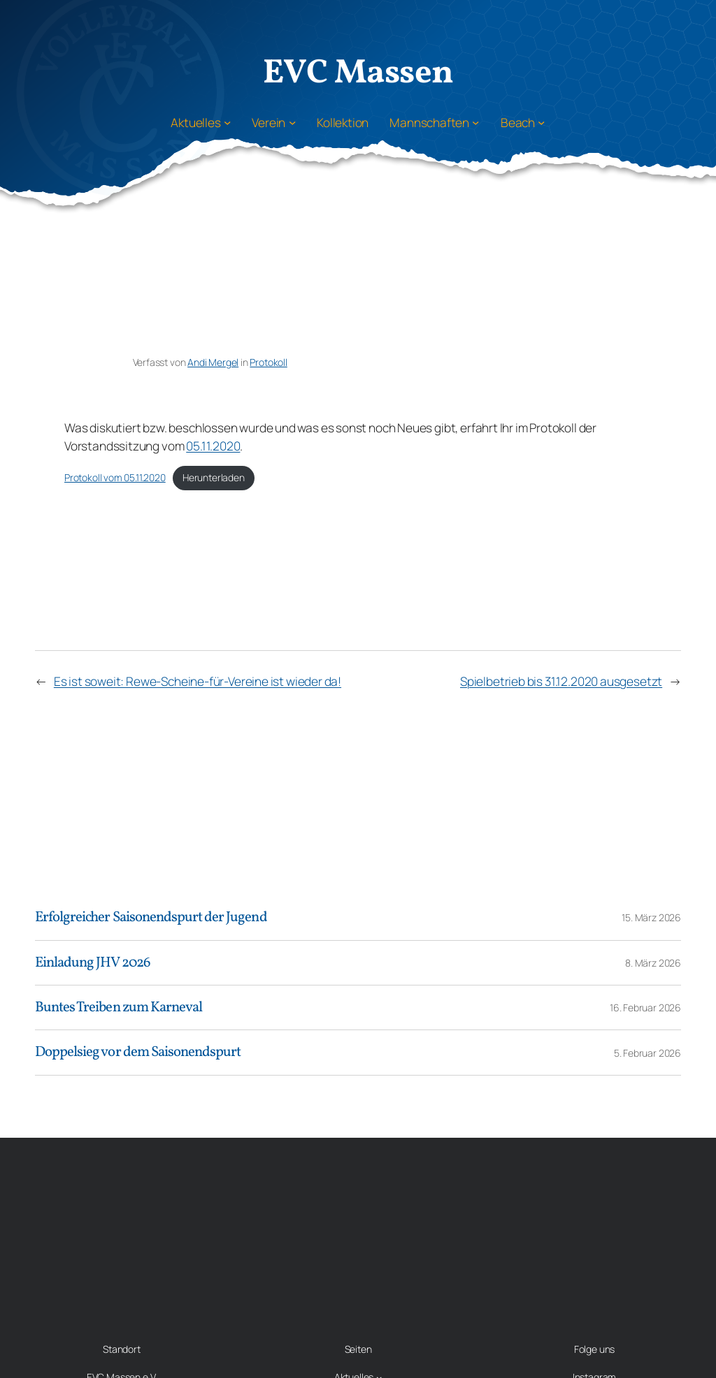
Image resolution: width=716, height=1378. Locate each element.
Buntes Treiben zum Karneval (118, 1007)
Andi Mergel (212, 362)
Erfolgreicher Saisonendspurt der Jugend (151, 917)
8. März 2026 (653, 962)
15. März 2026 (651, 917)
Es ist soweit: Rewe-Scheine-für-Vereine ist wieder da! (197, 681)
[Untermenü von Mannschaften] (475, 122)
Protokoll (268, 362)
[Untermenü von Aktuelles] (227, 122)
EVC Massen (358, 73)
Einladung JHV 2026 (92, 963)
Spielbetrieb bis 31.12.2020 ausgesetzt (561, 681)
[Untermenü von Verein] (292, 122)
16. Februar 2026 (645, 1007)
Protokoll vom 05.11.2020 (115, 477)
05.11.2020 (213, 445)
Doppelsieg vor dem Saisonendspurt (138, 1052)
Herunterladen (213, 477)
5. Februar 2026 (647, 1053)
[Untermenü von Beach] (541, 122)
